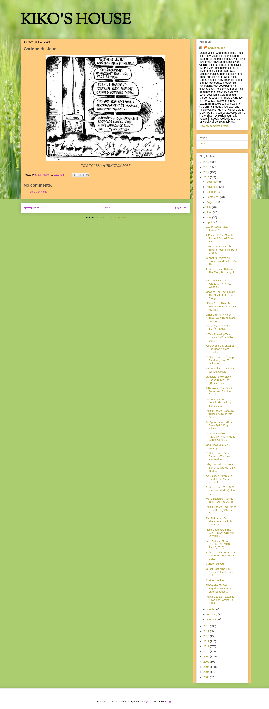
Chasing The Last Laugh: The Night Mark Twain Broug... (220, 295)
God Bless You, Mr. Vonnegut (217, 446)
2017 (206, 172)
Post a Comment (37, 191)
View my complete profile (213, 125)
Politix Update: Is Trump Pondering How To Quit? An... (220, 360)
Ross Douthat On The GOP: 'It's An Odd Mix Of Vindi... (220, 533)
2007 (206, 666)
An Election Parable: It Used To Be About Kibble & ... (219, 479)
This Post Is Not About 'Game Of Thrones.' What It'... (219, 283)
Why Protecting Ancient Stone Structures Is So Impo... (220, 467)
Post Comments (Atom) (113, 217)
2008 (206, 661)
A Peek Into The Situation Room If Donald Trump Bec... (220, 238)
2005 (206, 677)
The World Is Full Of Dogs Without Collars (221, 370)
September (213, 197)
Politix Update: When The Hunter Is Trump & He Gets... (221, 555)
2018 (206, 166)
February (212, 614)
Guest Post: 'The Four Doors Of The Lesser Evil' (219, 572)
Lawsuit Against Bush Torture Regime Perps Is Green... (221, 249)
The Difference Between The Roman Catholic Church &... (220, 521)
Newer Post (31, 208)
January (211, 619)
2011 (206, 646)
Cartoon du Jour (215, 563)
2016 (206, 177)
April (209, 222)
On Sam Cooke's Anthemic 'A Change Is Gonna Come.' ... (220, 436)
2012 (206, 641)
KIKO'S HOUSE (76, 20)
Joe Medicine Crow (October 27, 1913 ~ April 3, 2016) (219, 544)
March (210, 609)
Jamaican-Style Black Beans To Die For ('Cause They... (218, 380)
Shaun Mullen (216, 47)
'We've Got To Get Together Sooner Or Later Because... (219, 588)
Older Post (180, 208)
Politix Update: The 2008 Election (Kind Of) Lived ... (221, 490)
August (210, 202)
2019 (206, 161)
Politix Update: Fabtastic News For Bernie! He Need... (220, 600)
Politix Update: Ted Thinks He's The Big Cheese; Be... (221, 510)
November (212, 186)
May (209, 217)
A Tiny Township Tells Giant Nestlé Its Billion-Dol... (220, 337)
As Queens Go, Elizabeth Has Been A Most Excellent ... (220, 349)
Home (106, 208)
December (212, 181)
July (209, 207)
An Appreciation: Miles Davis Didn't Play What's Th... (219, 425)
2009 (206, 656)
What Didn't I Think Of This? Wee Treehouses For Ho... (221, 318)
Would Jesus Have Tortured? (217, 228)
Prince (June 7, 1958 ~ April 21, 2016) (219, 328)
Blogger (168, 701)
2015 (206, 626)
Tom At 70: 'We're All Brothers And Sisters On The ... (221, 261)
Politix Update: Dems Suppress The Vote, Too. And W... (219, 456)
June (209, 212)
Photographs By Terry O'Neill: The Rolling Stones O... (218, 402)
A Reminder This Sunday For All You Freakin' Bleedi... (220, 391)
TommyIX (145, 701)
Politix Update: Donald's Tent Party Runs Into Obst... (220, 414)
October (211, 191)
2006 (206, 671)
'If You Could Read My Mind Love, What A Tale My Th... (221, 306)
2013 (206, 636)
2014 (206, 631)
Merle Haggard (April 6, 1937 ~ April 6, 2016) (219, 500)
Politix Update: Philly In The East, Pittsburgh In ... (220, 272)
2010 (206, 651)
